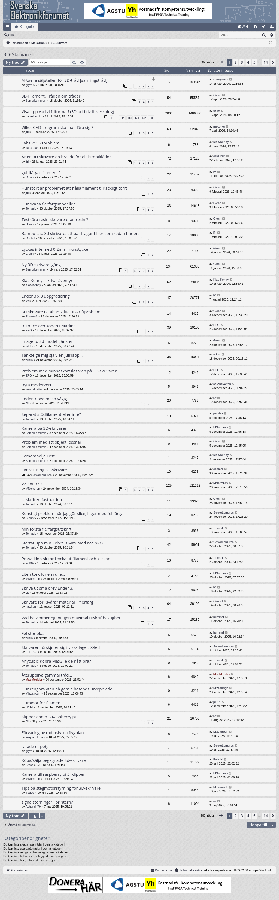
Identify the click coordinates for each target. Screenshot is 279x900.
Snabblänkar (8, 28)
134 (122, 117)
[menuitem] (243, 27)
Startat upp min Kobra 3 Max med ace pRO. (63, 543)
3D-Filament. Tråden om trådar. (51, 96)
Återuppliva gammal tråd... (47, 675)
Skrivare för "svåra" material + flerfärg (57, 602)
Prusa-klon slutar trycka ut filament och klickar (66, 558)
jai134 (30, 563)
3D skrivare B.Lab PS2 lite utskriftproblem (61, 311)
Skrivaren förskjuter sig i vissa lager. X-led (61, 647)
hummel (218, 617)
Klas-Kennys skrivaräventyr (47, 280)
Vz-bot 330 (32, 483)
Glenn (217, 95)
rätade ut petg (35, 746)
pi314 (29, 707)
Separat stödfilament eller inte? (51, 414)
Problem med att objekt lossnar (51, 442)
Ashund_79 (33, 806)
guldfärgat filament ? (41, 172)
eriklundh (219, 155)
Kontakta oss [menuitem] (161, 870)
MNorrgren (220, 427)
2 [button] (236, 62)
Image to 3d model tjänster (47, 341)
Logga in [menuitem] (265, 28)
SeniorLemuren (36, 100)
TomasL (31, 208)
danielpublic (33, 116)
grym (29, 85)
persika (218, 413)
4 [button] (248, 62)
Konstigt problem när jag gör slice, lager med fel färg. (72, 513)
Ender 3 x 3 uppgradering (46, 296)
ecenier (218, 469)
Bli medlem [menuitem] (273, 28)
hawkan (31, 606)
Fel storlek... (33, 633)
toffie (216, 110)
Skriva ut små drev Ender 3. (47, 588)
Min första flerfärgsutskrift (46, 529)
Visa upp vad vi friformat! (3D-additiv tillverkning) (68, 111)
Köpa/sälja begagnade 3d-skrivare (54, 760)
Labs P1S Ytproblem (40, 143)
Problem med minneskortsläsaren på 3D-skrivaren (69, 371)
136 (137, 117)
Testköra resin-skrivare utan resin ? (55, 219)
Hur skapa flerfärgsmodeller (48, 204)
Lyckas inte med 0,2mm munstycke (55, 249)
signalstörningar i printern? (47, 802)
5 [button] (254, 62)
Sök (39, 35)
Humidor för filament (42, 702)
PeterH (218, 759)
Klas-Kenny (221, 142)
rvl (215, 171)
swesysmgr (220, 79)
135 (130, 117)
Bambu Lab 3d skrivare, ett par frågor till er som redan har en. (81, 233)
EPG (29, 330)
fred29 (30, 792)
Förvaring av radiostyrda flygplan (53, 732)
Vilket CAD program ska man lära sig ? (57, 127)
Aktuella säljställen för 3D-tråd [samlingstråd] (64, 80)
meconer (219, 126)
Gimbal (30, 238)
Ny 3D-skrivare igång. (42, 264)
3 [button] (242, 62)
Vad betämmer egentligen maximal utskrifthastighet (71, 617)
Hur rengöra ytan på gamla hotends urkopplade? (68, 689)
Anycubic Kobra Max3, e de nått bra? (56, 661)
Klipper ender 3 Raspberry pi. (49, 716)
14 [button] (265, 62)
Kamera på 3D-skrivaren (44, 428)
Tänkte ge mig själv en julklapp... (52, 355)
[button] (220, 62)
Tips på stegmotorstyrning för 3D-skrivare (61, 788)
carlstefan (32, 147)
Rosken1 (31, 316)
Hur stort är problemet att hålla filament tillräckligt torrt (74, 188)
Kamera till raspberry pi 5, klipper (53, 774)
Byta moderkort (36, 384)
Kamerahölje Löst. (39, 456)
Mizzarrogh (33, 693)
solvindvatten (34, 389)
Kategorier (27, 27)
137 (144, 117)
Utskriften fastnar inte (42, 499)
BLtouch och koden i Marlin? (48, 325)
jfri (27, 132)
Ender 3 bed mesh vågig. (45, 398)
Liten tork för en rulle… (43, 574)
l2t (27, 300)
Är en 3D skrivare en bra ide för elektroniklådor (66, 156)
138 (151, 117)
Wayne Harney (35, 737)
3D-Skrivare (17, 54)
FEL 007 (31, 651)
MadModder (34, 679)
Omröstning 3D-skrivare (44, 469)
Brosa (30, 764)
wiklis (29, 346)
